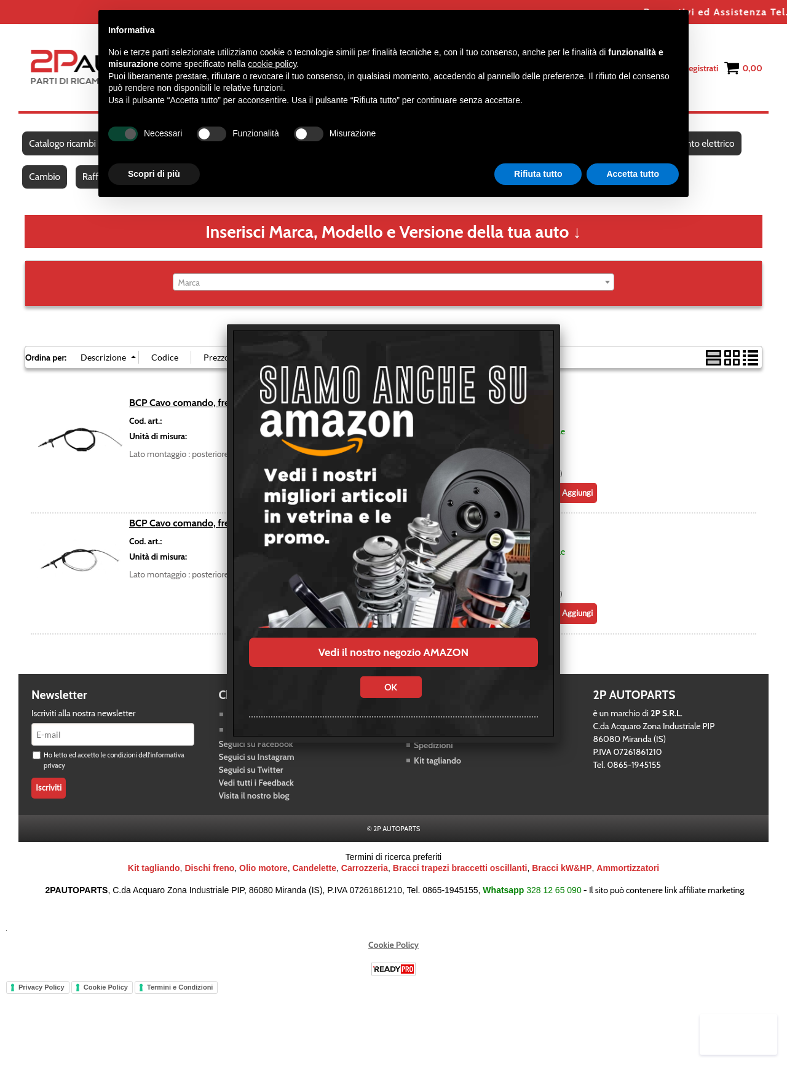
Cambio (45, 185)
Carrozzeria (364, 879)
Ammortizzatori (627, 879)
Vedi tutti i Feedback (256, 793)
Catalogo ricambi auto (73, 146)
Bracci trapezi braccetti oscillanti (460, 879)
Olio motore (263, 879)
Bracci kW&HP (561, 879)
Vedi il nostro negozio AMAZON (393, 652)
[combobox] (394, 293)
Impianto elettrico (705, 146)
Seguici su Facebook (256, 754)
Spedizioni (433, 756)
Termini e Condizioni (180, 998)
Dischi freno (209, 879)
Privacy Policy (41, 998)
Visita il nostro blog (254, 806)
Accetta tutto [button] (632, 174)
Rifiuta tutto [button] (538, 174)
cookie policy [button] (272, 64)
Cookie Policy (393, 955)
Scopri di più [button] (154, 174)
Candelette (314, 879)
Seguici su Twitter (251, 780)
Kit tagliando (437, 771)
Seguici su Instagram (257, 767)
